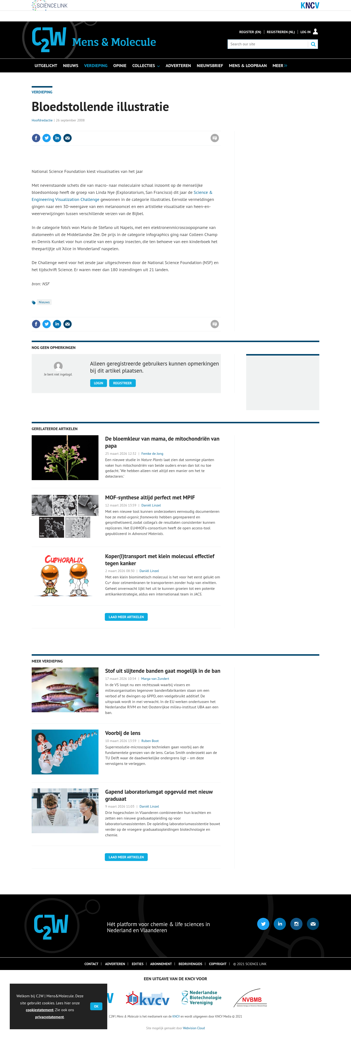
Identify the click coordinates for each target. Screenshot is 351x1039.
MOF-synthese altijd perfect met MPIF (150, 497)
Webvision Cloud (194, 1028)
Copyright (218, 964)
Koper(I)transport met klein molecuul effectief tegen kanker (159, 560)
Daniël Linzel (151, 505)
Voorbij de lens (123, 732)
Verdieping (42, 91)
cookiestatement (39, 1009)
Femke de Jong (152, 453)
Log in (306, 32)
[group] (279, 65)
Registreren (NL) (281, 32)
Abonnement (161, 964)
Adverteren (115, 964)
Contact (91, 964)
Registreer (122, 383)
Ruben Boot (150, 741)
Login (98, 383)
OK (96, 1006)
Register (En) (250, 32)
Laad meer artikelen (126, 617)
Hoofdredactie (42, 120)
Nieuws (44, 302)
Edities (138, 964)
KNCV (176, 1016)
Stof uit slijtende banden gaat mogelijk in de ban (163, 670)
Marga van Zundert (155, 678)
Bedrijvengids (190, 964)
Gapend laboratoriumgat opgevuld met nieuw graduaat (159, 795)
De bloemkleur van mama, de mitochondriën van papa (162, 442)
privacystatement (49, 1016)
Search (313, 44)
